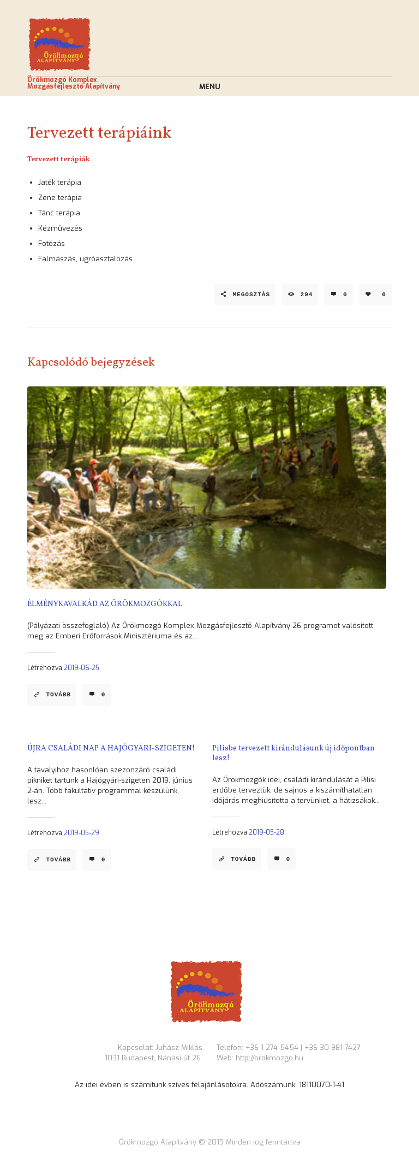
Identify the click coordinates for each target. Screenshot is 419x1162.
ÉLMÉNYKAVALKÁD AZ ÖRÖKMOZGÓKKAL (104, 604)
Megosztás (251, 294)
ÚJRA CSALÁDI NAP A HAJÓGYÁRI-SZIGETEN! (111, 748)
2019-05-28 (266, 832)
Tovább (58, 694)
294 (307, 294)
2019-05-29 (81, 833)
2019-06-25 (81, 668)
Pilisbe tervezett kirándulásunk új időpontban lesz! (293, 753)
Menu (209, 86)
